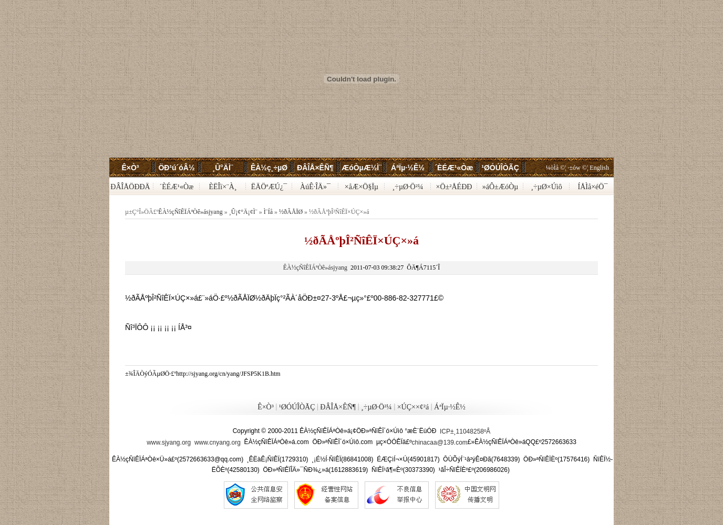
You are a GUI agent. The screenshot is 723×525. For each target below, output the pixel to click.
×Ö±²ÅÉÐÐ (454, 187)
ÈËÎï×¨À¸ (223, 187)
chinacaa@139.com (440, 442)
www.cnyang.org (217, 442)
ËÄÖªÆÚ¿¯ (269, 187)
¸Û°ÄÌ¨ (222, 167)
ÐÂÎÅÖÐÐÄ (130, 187)
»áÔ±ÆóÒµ (500, 187)
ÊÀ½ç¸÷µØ (269, 167)
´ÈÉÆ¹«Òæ (454, 167)
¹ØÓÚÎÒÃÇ (500, 167)
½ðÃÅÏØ (291, 211)
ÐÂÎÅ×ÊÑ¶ (315, 167)
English (599, 167)
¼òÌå (552, 167)
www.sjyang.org (169, 442)
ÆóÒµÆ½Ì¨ (361, 167)
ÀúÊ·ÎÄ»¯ (315, 187)
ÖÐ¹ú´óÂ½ (176, 167)
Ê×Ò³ (130, 167)
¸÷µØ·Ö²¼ (408, 187)
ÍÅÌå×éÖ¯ (593, 187)
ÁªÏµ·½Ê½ (408, 167)
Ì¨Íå (268, 211)
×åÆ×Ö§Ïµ (361, 187)
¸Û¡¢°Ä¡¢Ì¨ (243, 211)
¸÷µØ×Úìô (546, 187)
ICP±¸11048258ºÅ (465, 431)
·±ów (574, 167)
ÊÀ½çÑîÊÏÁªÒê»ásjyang (190, 211)
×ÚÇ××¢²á (413, 407)
